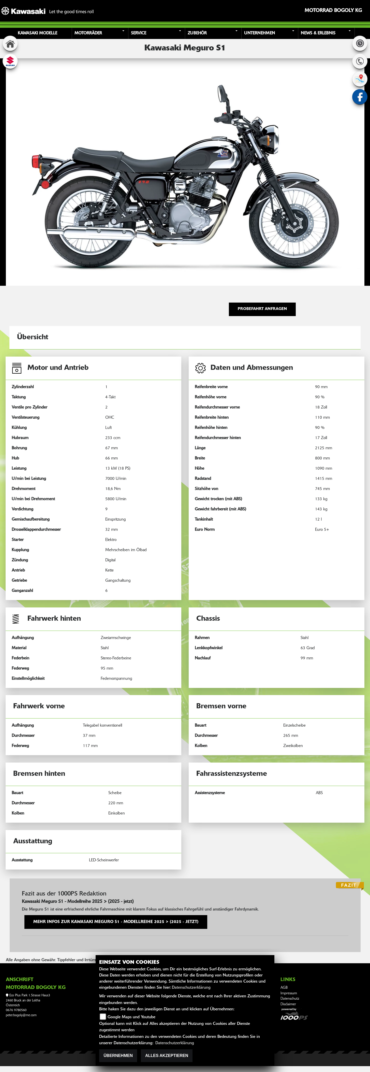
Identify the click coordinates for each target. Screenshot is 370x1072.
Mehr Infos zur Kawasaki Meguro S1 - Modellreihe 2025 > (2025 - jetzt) (115, 922)
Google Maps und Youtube (131, 1017)
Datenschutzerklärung (191, 988)
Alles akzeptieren (166, 1055)
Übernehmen (118, 1055)
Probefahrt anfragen (262, 309)
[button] (101, 33)
